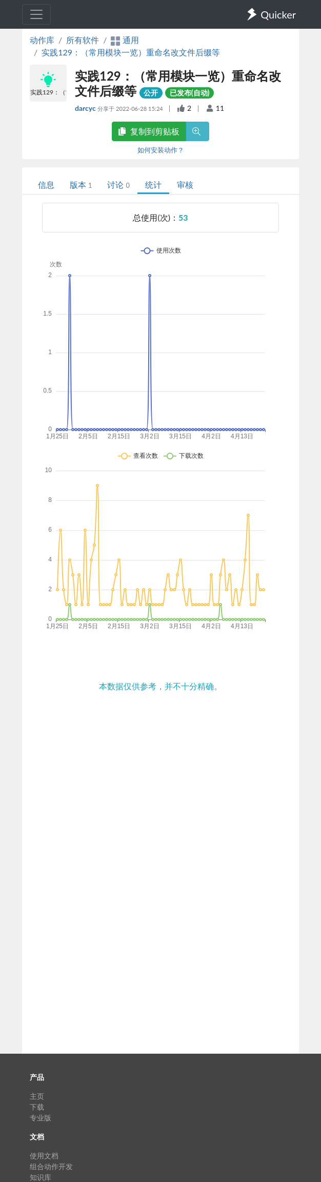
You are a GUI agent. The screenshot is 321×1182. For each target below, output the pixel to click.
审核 (185, 184)
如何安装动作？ (160, 150)
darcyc (86, 108)
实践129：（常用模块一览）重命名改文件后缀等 (131, 52)
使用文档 (44, 1155)
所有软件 (82, 40)
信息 (46, 184)
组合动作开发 (51, 1166)
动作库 (42, 40)
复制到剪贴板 (148, 131)
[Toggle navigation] (36, 14)
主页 (37, 1096)
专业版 (40, 1117)
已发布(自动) (190, 92)
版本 (81, 184)
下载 (37, 1106)
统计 (153, 184)
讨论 (118, 184)
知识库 (40, 1177)
